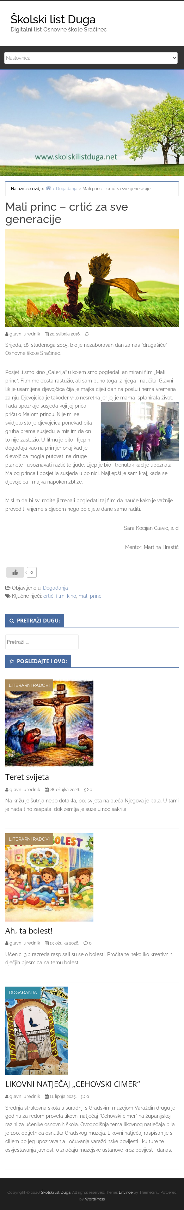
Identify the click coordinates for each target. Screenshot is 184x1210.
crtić (48, 596)
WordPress (95, 1199)
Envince (126, 1192)
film (60, 596)
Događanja (55, 588)
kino (71, 596)
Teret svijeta (27, 776)
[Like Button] (15, 572)
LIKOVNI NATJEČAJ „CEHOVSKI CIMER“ (72, 1084)
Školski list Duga (53, 19)
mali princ (90, 596)
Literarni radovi (29, 685)
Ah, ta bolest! (29, 930)
